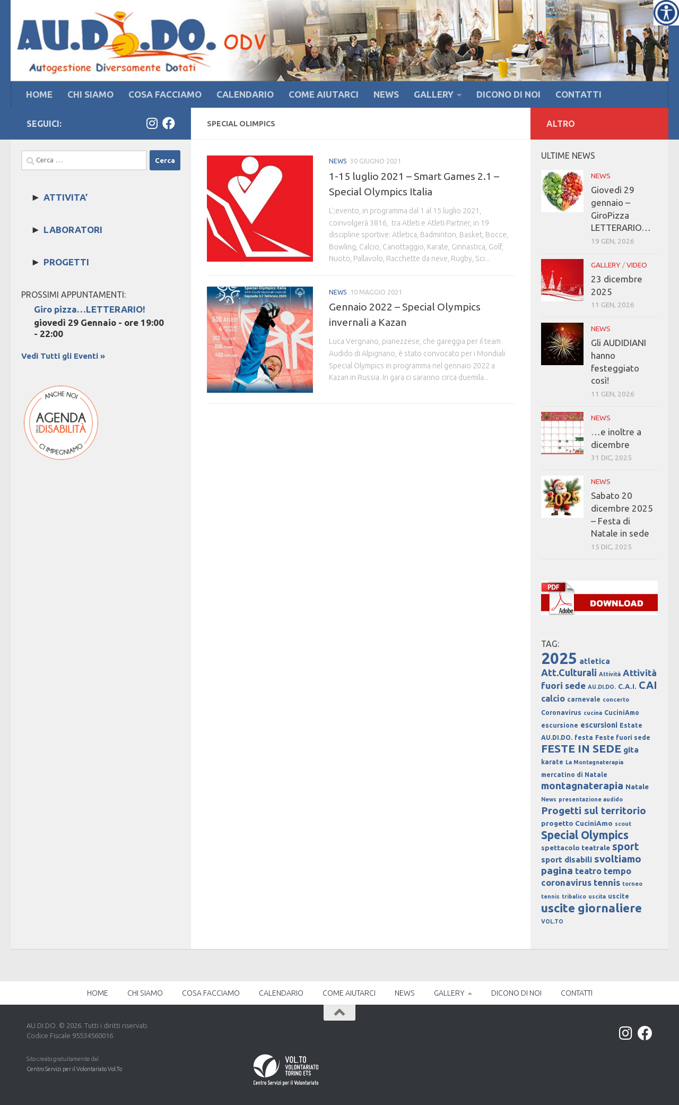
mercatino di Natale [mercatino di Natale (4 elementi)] (574, 774)
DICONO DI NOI (508, 94)
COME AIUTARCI (324, 94)
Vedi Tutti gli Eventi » (63, 355)
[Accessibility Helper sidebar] (666, 12)
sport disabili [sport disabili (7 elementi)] (566, 859)
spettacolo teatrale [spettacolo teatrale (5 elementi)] (575, 848)
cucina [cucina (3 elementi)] (593, 713)
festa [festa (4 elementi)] (583, 737)
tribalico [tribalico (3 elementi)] (574, 896)
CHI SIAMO (90, 94)
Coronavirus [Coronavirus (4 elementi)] (561, 712)
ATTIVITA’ (65, 197)
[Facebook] (168, 123)
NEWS (386, 94)
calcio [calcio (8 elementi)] (553, 698)
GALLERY (434, 94)
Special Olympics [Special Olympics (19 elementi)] (585, 834)
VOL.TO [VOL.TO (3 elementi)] (552, 921)
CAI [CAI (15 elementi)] (648, 685)
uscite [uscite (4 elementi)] (618, 896)
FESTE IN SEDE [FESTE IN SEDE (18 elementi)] (581, 748)
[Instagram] (151, 123)
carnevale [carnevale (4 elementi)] (583, 699)
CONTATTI (578, 94)
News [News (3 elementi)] (548, 799)
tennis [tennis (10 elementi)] (607, 882)
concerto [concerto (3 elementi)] (616, 699)
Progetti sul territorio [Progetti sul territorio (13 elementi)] (593, 810)
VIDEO (636, 265)
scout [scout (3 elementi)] (623, 824)
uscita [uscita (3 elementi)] (597, 896)
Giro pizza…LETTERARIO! (89, 309)
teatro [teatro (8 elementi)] (588, 871)
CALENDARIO (245, 94)
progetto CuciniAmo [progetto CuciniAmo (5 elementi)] (577, 823)
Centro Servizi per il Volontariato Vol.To (74, 1069)
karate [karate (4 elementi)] (552, 761)
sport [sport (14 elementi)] (625, 846)
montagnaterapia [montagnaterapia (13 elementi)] (582, 785)
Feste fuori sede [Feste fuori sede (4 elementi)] (622, 737)
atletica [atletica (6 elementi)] (594, 661)
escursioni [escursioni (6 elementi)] (598, 725)
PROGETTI (66, 262)
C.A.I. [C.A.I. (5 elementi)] (627, 686)
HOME (39, 94)
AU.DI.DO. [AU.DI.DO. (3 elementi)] (602, 687)
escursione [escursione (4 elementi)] (559, 725)
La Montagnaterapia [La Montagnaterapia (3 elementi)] (594, 762)
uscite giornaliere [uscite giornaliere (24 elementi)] (591, 907)
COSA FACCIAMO (165, 94)
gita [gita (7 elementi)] (631, 749)
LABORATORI (72, 230)
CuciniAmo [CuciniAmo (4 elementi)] (621, 712)
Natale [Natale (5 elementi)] (637, 787)
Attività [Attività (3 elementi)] (610, 674)
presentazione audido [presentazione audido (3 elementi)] (591, 799)
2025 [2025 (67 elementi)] (559, 658)
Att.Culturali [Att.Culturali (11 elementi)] (569, 672)
